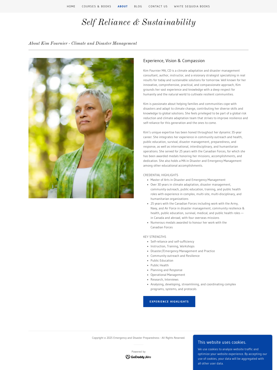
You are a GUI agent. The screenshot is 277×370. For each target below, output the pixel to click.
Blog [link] (138, 6)
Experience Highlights (169, 301)
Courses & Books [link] (96, 6)
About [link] (123, 6)
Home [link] (71, 6)
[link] (139, 357)
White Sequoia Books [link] (192, 6)
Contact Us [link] (158, 6)
